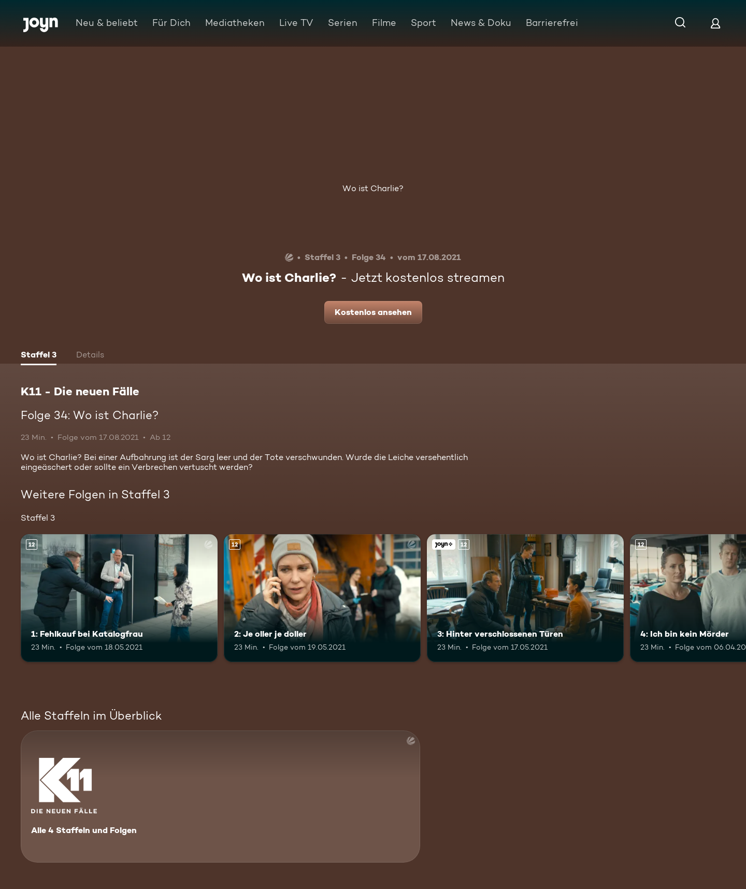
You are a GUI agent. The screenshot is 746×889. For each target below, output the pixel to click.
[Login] (715, 23)
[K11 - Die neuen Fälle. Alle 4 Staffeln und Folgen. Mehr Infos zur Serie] (220, 796)
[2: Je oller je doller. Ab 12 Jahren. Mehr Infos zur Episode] (322, 598)
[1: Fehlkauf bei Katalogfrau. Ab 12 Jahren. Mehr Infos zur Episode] (119, 598)
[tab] (39, 356)
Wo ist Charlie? (373, 188)
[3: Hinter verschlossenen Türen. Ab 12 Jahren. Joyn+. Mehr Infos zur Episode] (525, 598)
